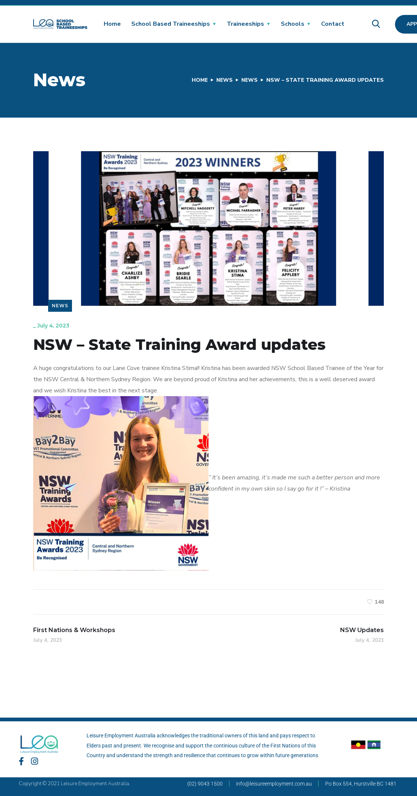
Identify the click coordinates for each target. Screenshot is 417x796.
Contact (332, 24)
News (223, 80)
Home (112, 24)
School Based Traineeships (170, 24)
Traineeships (245, 24)
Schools (292, 24)
